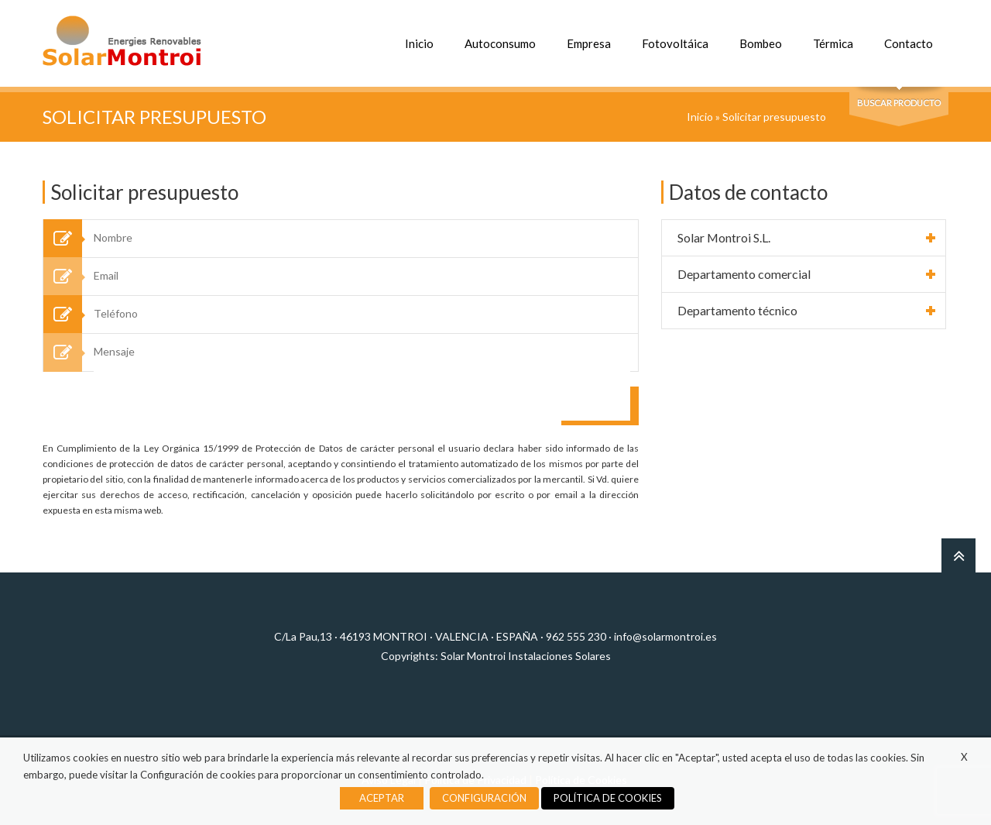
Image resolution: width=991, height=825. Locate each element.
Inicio (419, 43)
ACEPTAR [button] (381, 798)
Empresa (589, 43)
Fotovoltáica (675, 43)
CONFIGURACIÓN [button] (484, 798)
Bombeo (760, 43)
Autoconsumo (500, 43)
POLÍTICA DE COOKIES (608, 798)
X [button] (964, 757)
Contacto (908, 43)
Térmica (833, 43)
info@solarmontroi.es (665, 636)
